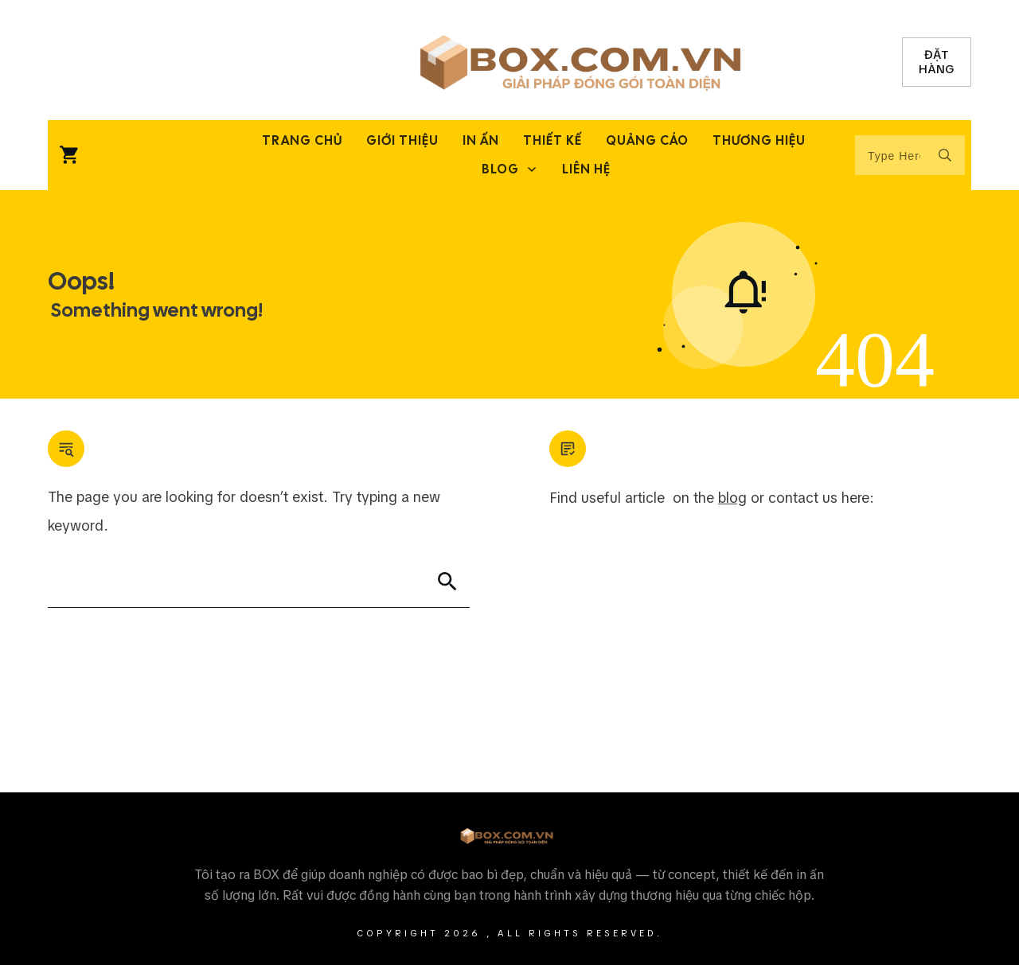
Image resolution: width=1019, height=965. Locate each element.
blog (732, 497)
